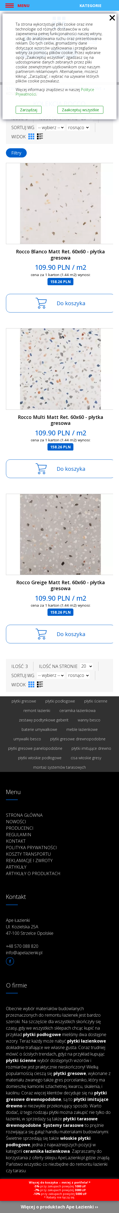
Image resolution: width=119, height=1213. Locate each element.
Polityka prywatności (31, 848)
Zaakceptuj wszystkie (80, 109)
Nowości (16, 822)
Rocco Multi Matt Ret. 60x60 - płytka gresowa (60, 420)
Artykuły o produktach (33, 873)
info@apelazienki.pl (24, 953)
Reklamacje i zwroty (29, 860)
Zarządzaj (28, 109)
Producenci (19, 828)
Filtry (16, 153)
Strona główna (24, 815)
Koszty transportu (28, 854)
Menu (23, 5)
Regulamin (18, 835)
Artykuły (16, 867)
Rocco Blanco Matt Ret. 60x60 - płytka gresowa (60, 254)
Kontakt (16, 841)
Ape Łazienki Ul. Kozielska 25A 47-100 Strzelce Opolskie (29, 926)
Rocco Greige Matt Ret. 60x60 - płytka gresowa (60, 585)
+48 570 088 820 (22, 946)
